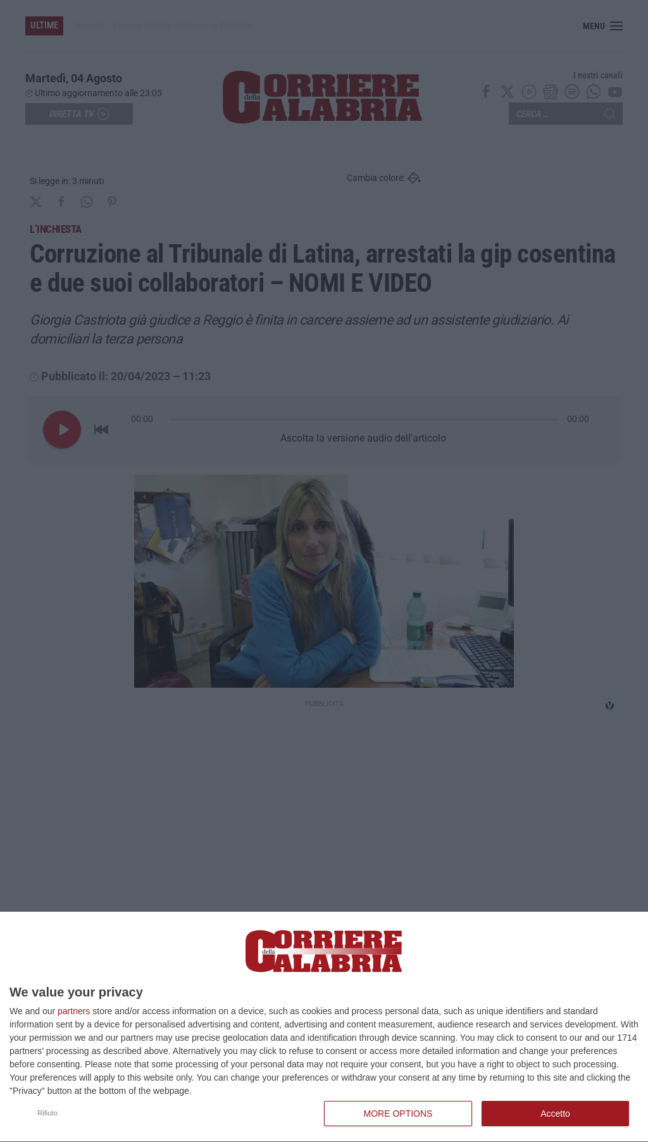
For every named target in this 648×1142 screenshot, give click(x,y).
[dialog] (324, 1027)
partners (74, 1011)
